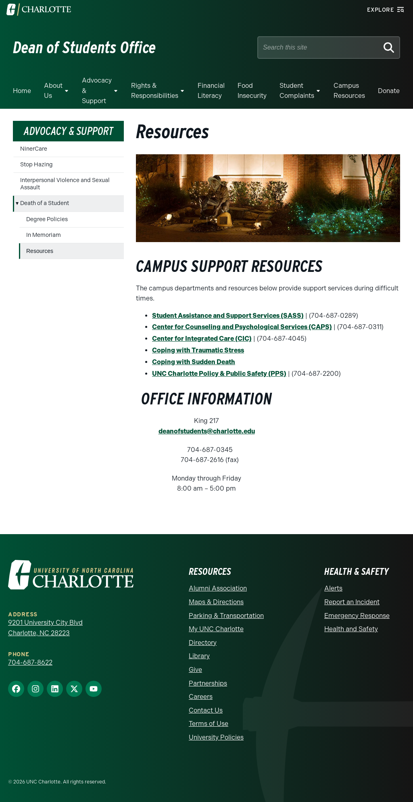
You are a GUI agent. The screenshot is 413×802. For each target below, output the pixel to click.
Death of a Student (44, 203)
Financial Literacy (211, 91)
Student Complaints (297, 91)
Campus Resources (349, 91)
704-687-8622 (30, 662)
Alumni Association (218, 588)
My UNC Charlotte (216, 629)
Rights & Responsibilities (154, 91)
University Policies (216, 737)
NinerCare (33, 148)
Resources (39, 251)
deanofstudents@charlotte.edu (207, 431)
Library (199, 656)
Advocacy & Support (97, 91)
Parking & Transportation (226, 616)
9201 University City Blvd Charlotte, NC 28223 (45, 628)
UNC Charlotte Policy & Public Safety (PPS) (219, 373)
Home (22, 91)
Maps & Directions (216, 602)
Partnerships (208, 683)
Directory (203, 643)
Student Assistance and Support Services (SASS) (228, 315)
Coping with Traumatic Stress (198, 350)
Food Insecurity (252, 91)
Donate (389, 91)
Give (195, 670)
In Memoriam (43, 235)
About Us (53, 91)
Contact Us (206, 710)
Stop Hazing (36, 164)
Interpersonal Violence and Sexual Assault (65, 184)
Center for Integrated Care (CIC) (202, 338)
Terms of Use (208, 723)
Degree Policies (47, 219)
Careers (201, 696)
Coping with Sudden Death (193, 362)
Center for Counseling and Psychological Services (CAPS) (242, 327)
